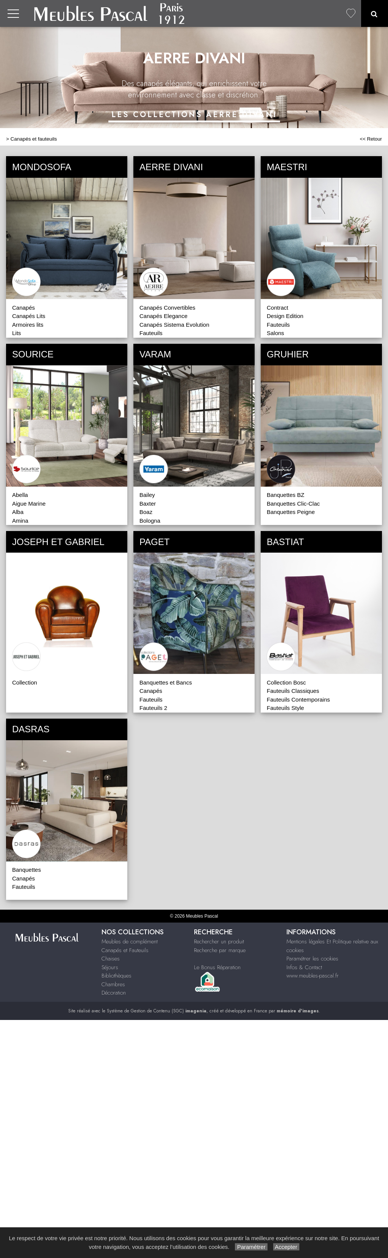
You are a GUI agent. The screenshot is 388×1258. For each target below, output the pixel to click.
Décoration (114, 993)
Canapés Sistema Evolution (174, 324)
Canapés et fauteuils (34, 139)
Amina (20, 520)
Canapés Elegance (163, 316)
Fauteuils (151, 333)
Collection (24, 682)
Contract (277, 307)
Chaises (111, 958)
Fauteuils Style (285, 708)
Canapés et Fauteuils (125, 950)
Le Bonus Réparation (217, 967)
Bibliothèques (116, 975)
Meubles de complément (130, 941)
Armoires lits (28, 324)
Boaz (145, 512)
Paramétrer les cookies (312, 958)
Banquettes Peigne (291, 512)
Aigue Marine (28, 503)
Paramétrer (251, 1247)
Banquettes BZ (285, 495)
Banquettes (26, 869)
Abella (20, 495)
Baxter (147, 503)
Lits (16, 333)
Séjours (110, 967)
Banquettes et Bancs (165, 682)
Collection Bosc (286, 682)
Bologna (149, 520)
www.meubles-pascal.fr (312, 975)
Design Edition (285, 316)
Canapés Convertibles (167, 307)
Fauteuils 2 (153, 708)
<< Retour (371, 139)
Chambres (113, 984)
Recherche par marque (220, 950)
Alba (17, 512)
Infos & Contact (304, 967)
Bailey (147, 495)
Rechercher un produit (219, 941)
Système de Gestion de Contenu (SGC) (157, 1010)
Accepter (286, 1247)
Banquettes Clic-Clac (293, 503)
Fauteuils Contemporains (298, 699)
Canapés (23, 307)
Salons (275, 333)
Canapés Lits (28, 316)
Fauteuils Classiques (293, 691)
